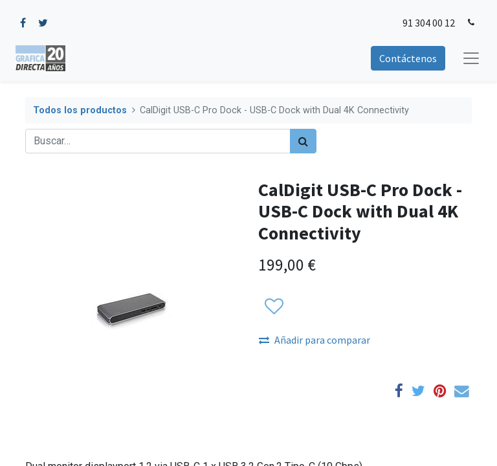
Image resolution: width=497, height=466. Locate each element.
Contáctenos (408, 58)
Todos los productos (80, 110)
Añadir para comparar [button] (314, 339)
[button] (273, 307)
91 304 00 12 (429, 22)
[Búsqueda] (303, 141)
